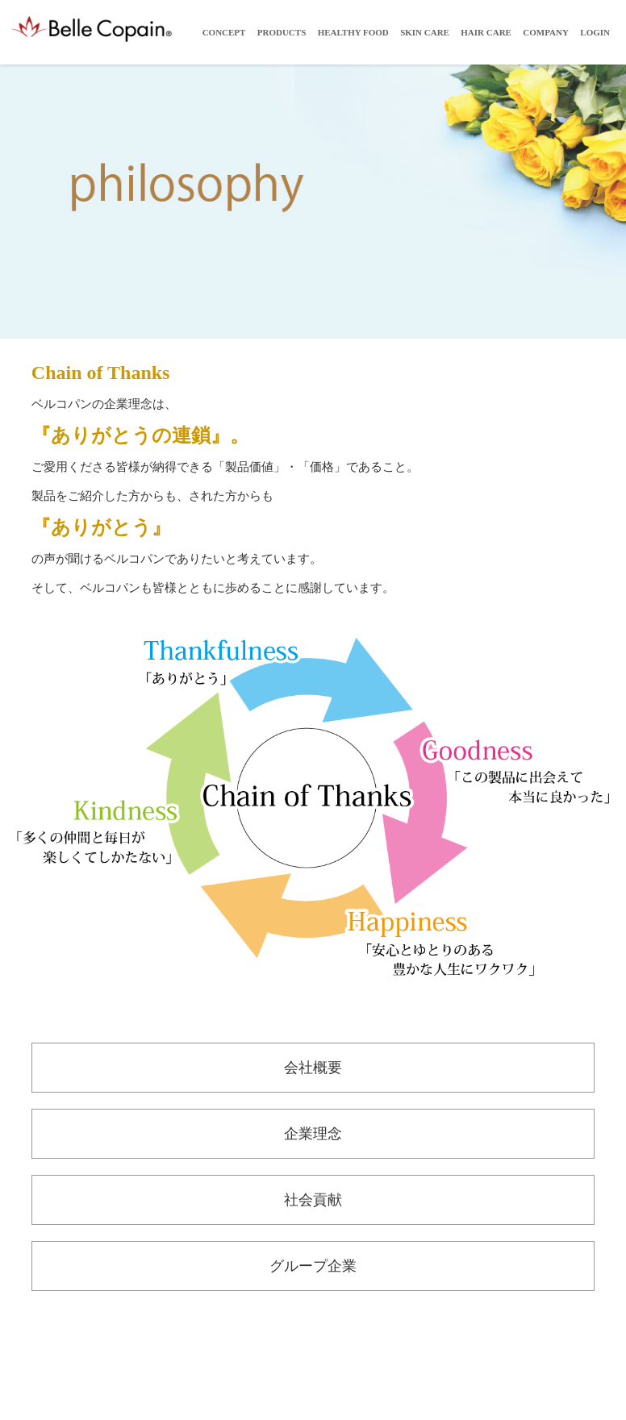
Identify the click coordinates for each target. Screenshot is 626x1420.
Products (282, 32)
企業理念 (313, 1134)
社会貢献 (313, 1200)
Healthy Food (353, 32)
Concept (224, 32)
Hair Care (486, 32)
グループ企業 (313, 1266)
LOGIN (595, 32)
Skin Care (424, 32)
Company (546, 32)
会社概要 (313, 1068)
